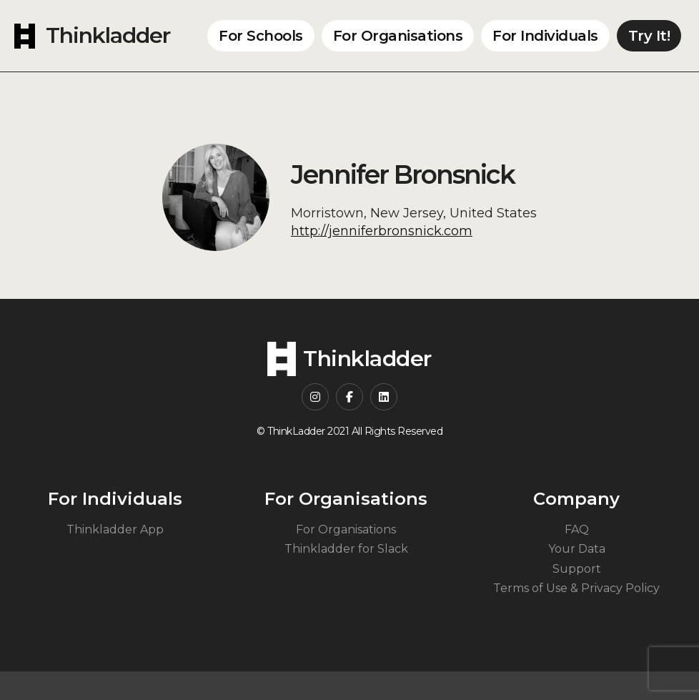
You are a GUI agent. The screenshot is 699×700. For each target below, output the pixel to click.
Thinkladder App (115, 529)
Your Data (576, 549)
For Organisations (398, 35)
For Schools (261, 35)
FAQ (577, 529)
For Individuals (545, 35)
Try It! (649, 35)
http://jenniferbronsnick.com (381, 231)
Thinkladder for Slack (346, 549)
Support (576, 569)
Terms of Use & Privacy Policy (576, 588)
